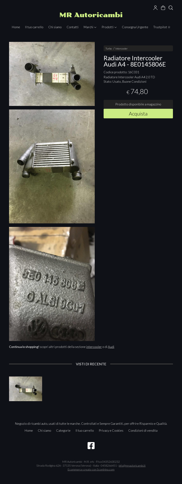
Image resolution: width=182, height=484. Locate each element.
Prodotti (109, 27)
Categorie (63, 430)
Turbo (108, 48)
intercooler (94, 347)
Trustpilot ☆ (161, 27)
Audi (111, 347)
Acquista (138, 114)
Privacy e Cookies (111, 430)
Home (16, 27)
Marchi (90, 27)
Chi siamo (55, 27)
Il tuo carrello (34, 27)
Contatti (73, 27)
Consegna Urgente (135, 27)
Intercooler (121, 48)
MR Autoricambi (91, 15)
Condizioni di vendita (142, 430)
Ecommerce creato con (91, 469)
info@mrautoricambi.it (132, 465)
